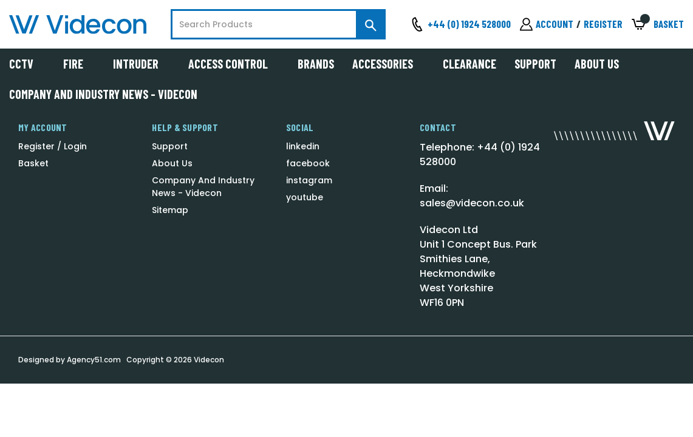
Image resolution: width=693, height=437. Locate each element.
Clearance (469, 63)
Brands (316, 63)
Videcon (209, 359)
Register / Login (52, 146)
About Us (597, 63)
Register (603, 24)
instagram (309, 180)
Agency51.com (94, 359)
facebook (308, 163)
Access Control (233, 63)
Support (535, 63)
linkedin (302, 146)
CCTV (27, 63)
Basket (33, 163)
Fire (79, 63)
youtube (304, 197)
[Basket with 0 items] (658, 24)
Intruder (141, 63)
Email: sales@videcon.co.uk (472, 195)
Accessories (388, 63)
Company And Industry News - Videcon (103, 94)
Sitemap (170, 210)
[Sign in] (546, 24)
